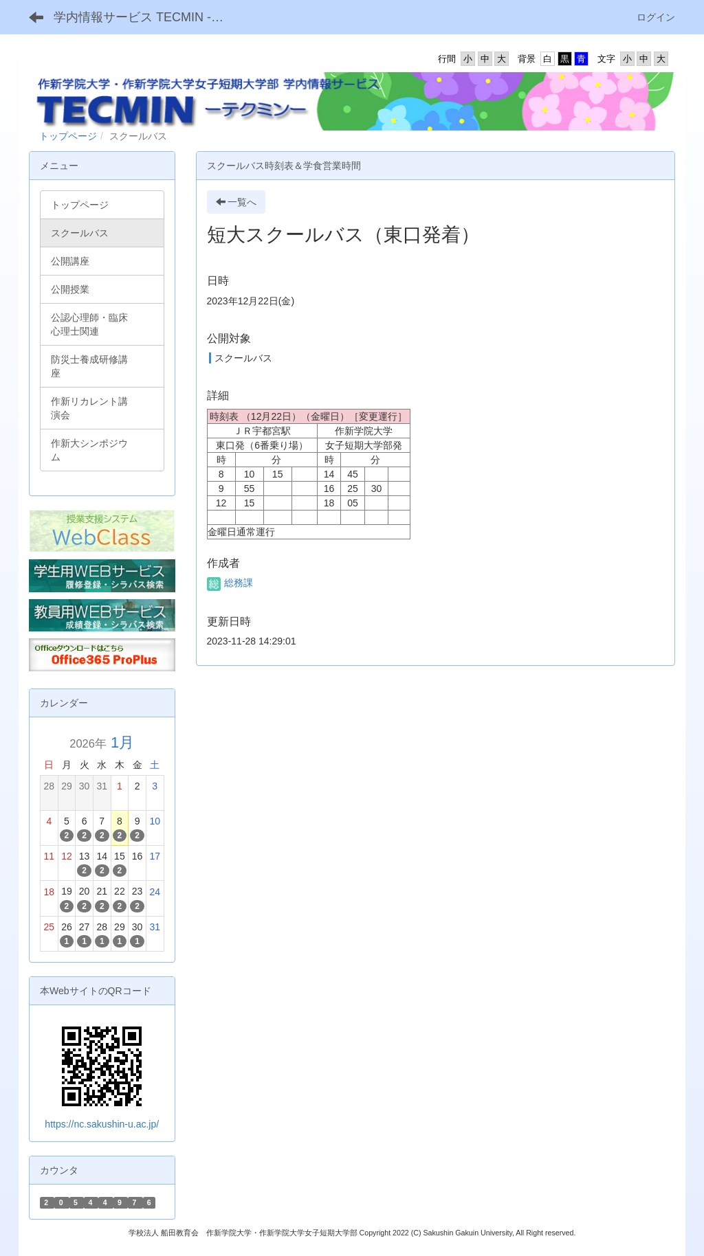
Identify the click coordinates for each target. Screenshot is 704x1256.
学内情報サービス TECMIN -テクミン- (145, 17)
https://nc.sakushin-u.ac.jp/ (102, 1124)
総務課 (230, 582)
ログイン (656, 17)
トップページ (68, 136)
